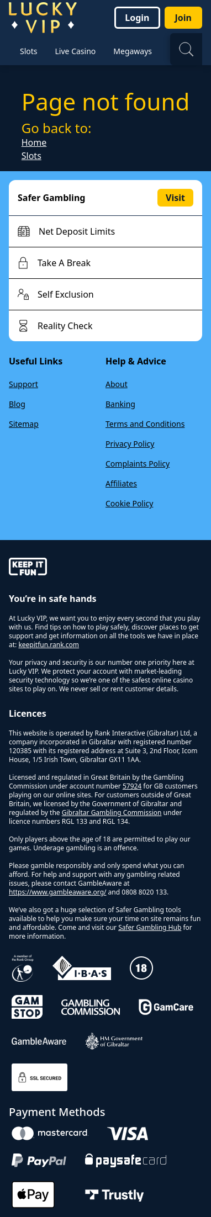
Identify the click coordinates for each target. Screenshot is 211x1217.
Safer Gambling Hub (149, 927)
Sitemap (24, 424)
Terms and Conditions (145, 424)
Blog (17, 404)
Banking (120, 404)
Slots (31, 156)
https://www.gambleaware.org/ (58, 892)
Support (23, 384)
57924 (132, 786)
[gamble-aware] (105, 568)
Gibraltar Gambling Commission (112, 812)
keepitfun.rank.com (48, 644)
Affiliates (121, 483)
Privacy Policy (130, 443)
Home (34, 142)
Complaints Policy (138, 463)
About (117, 384)
